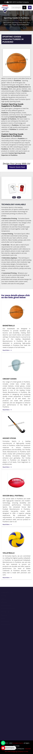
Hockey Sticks (9, 438)
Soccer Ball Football (13, 496)
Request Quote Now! (17, 167)
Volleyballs (9, 553)
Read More (7, 350)
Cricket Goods (9, 379)
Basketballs (9, 326)
